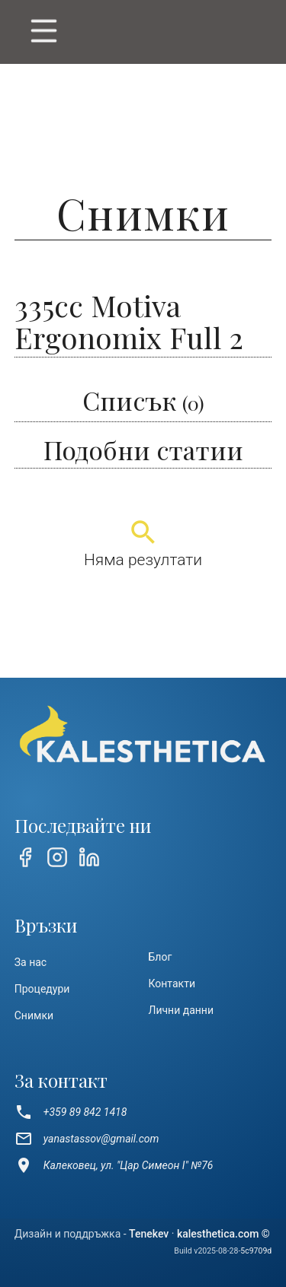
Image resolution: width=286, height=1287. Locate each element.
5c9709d (256, 1251)
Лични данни (181, 1010)
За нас (30, 962)
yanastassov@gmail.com (86, 1139)
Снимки (33, 1015)
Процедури (42, 989)
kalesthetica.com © (223, 1234)
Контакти (172, 983)
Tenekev (149, 1234)
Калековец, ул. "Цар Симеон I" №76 (114, 1165)
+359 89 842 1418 (70, 1112)
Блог (160, 957)
